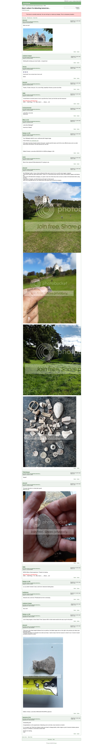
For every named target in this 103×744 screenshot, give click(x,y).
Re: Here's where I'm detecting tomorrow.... (31, 57)
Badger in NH (26, 133)
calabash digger (27, 55)
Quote (78, 51)
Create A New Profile (77, 1)
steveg (24, 66)
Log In (70, 1)
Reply (75, 51)
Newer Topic (24, 736)
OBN (24, 93)
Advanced (77, 8)
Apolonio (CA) (27, 717)
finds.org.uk (26, 489)
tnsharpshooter (27, 107)
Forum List (24, 17)
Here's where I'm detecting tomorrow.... (31, 21)
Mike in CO (26, 119)
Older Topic (30, 736)
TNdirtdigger (26, 472)
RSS (54, 739)
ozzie (24, 157)
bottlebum (25, 592)
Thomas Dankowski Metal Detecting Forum (34, 5)
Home (23, 5)
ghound (27, 10)
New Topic (35, 17)
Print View (50, 739)
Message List (29, 17)
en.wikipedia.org (34, 140)
